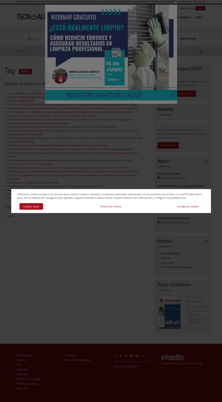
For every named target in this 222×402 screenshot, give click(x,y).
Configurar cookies (188, 206)
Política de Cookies (111, 206)
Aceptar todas (31, 206)
